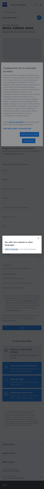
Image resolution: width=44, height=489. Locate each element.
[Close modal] (38, 238)
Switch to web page (11, 249)
